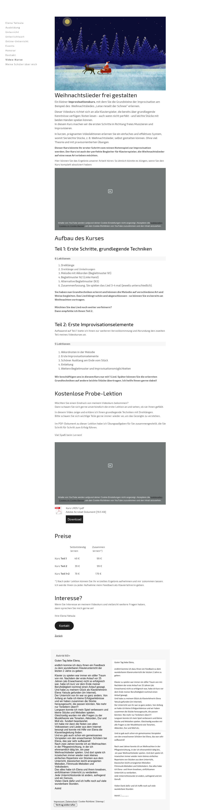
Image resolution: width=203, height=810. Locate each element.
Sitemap (100, 801)
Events (10, 45)
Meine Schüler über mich (21, 64)
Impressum (59, 801)
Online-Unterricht (17, 41)
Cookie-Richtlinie (86, 801)
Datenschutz (71, 801)
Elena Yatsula (15, 23)
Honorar (11, 50)
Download (74, 519)
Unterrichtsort (15, 36)
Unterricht (12, 32)
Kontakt (11, 55)
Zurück (58, 635)
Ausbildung (13, 27)
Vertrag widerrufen (65, 805)
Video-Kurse (14, 59)
